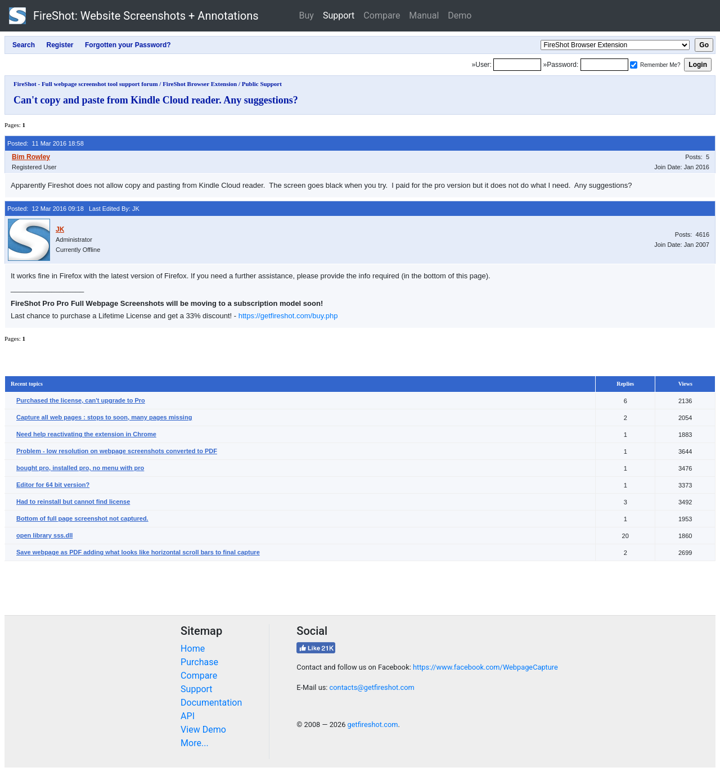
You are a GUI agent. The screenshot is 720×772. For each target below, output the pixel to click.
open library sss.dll (44, 535)
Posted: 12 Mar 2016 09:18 (45, 208)
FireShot (134, 15)
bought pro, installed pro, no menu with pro (80, 467)
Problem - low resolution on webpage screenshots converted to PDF (116, 451)
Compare (381, 15)
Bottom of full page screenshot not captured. (82, 518)
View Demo (203, 729)
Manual (424, 15)
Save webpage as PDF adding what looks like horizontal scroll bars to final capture (138, 552)
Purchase (199, 662)
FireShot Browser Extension (200, 83)
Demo (459, 15)
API (188, 716)
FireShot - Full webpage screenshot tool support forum (86, 83)
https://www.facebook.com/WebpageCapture (485, 667)
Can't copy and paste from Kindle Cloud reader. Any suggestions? (156, 100)
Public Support (262, 83)
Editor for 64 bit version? (52, 484)
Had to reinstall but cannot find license (73, 501)
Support (338, 15)
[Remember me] (633, 65)
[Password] (604, 64)
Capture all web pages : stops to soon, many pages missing (104, 417)
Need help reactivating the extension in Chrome (86, 434)
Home (193, 648)
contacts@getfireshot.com (372, 687)
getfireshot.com (373, 724)
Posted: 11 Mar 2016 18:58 (45, 143)
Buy (306, 15)
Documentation (211, 702)
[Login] (517, 64)
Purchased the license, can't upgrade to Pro (80, 400)
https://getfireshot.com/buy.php (288, 315)
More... (195, 743)
